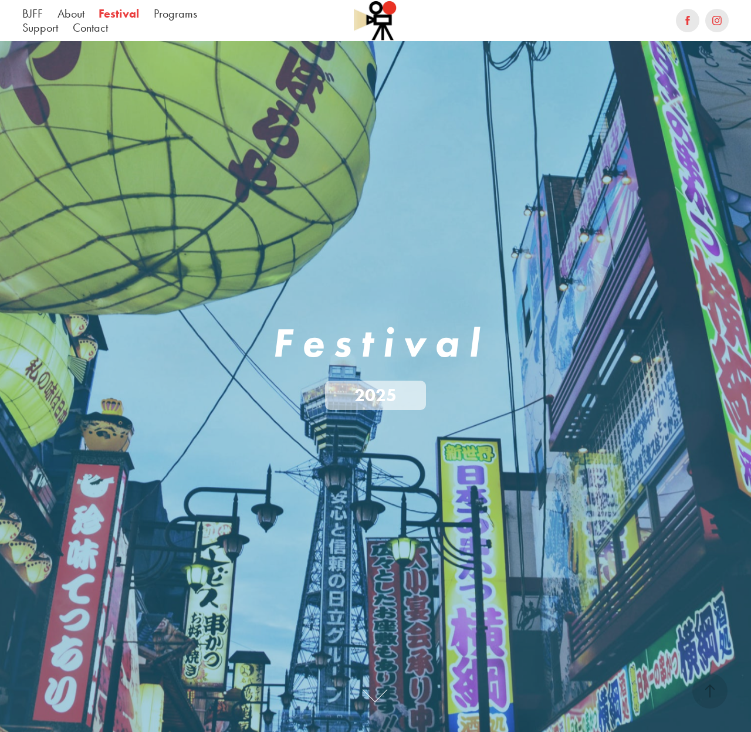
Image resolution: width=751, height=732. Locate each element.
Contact (90, 28)
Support (40, 28)
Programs (175, 13)
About (70, 13)
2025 (375, 395)
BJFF (32, 13)
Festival (119, 13)
